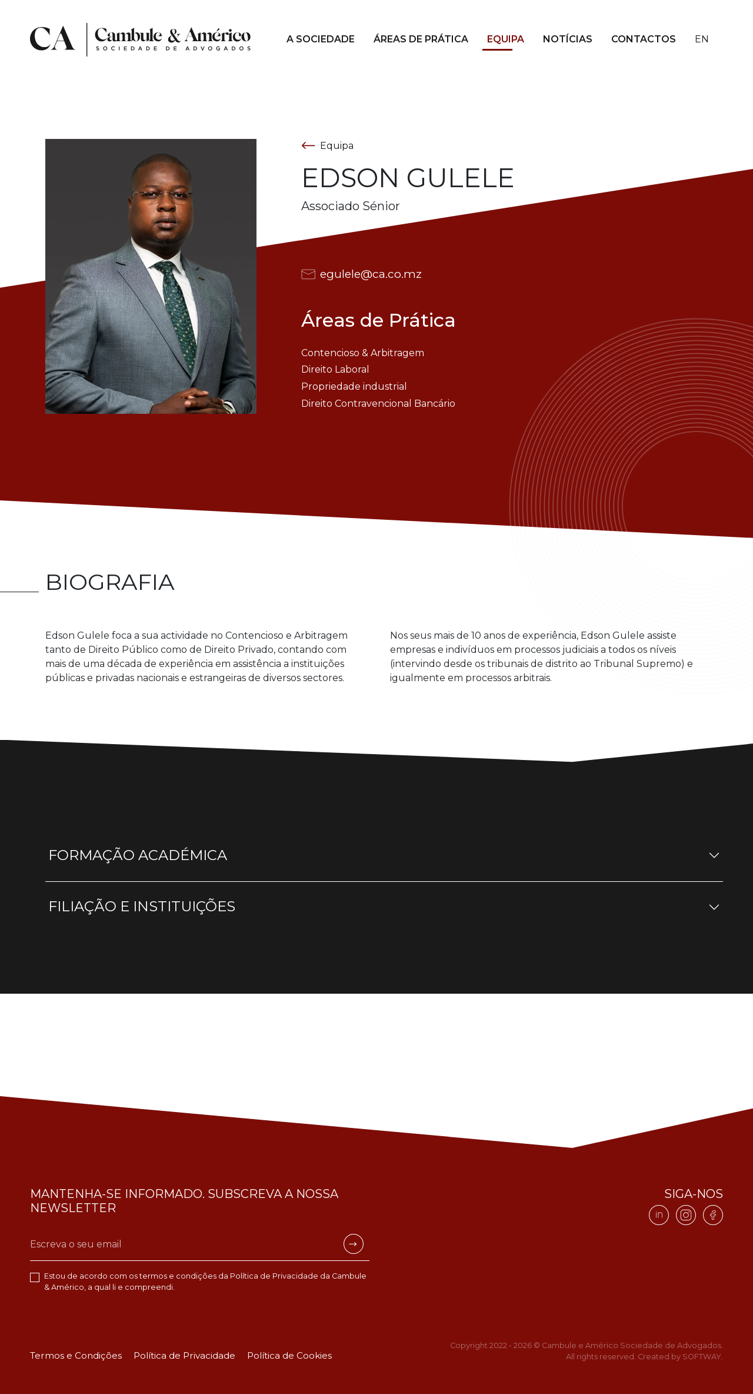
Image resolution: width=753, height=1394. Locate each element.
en (702, 39)
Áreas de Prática (421, 39)
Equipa (505, 39)
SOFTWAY (701, 1356)
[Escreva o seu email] (184, 1244)
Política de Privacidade (274, 1276)
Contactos (643, 39)
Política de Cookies (289, 1355)
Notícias (567, 39)
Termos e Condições (76, 1355)
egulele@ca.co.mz (361, 274)
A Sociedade (320, 39)
